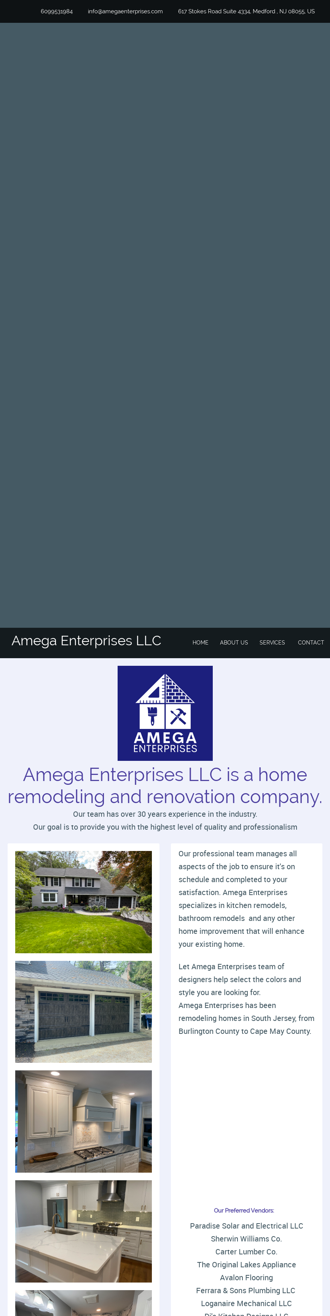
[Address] (243, 11)
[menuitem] (200, 643)
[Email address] (122, 11)
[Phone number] (53, 11)
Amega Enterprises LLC (86, 640)
